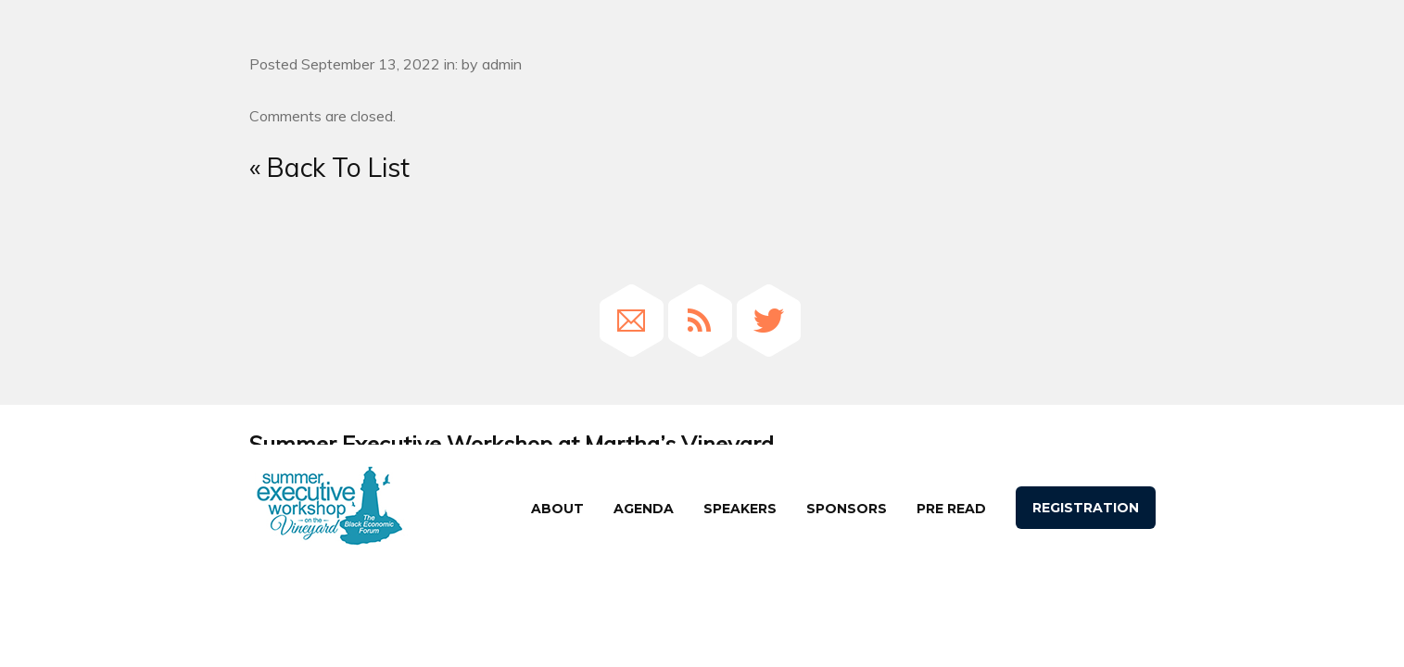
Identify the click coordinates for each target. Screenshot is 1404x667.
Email (632, 320)
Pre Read (951, 508)
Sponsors (846, 508)
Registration (1085, 507)
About (557, 508)
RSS (700, 320)
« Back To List (329, 167)
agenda (643, 508)
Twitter (769, 320)
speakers (740, 508)
